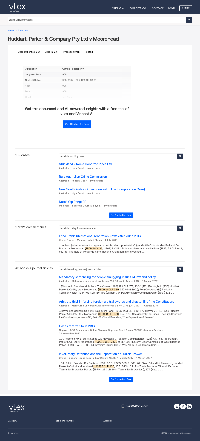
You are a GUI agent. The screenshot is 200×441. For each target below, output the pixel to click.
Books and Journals (65, 421)
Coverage (158, 8)
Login (171, 8)
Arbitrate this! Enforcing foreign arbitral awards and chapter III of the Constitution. (116, 301)
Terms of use (13, 433)
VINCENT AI (118, 8)
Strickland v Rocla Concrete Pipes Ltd (85, 164)
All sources (108, 421)
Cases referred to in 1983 (77, 326)
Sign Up (186, 8)
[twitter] (177, 406)
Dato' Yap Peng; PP (72, 202)
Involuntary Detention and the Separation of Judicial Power (100, 354)
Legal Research (138, 8)
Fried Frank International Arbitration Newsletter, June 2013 (100, 236)
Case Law (12, 421)
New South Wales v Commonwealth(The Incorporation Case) (102, 189)
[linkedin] (189, 406)
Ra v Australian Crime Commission (83, 177)
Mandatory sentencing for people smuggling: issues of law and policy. (108, 277)
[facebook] (183, 406)
